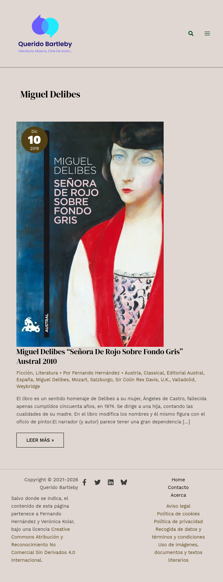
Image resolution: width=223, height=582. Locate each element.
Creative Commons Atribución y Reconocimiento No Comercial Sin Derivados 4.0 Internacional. (43, 544)
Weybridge (28, 390)
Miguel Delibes (52, 383)
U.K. (165, 383)
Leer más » (40, 445)
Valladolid (183, 383)
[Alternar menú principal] (207, 35)
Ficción (24, 376)
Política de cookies (178, 514)
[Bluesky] (123, 482)
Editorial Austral (185, 376)
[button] (191, 35)
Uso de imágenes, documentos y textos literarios (178, 552)
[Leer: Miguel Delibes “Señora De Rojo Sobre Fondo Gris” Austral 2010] (90, 237)
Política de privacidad (178, 521)
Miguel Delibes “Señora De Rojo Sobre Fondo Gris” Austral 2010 (99, 360)
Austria (133, 376)
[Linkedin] (110, 482)
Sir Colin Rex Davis (136, 383)
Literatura (47, 376)
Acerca (178, 495)
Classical (154, 376)
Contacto (178, 487)
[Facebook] (84, 482)
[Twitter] (97, 482)
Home (178, 480)
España (24, 383)
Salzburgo (101, 383)
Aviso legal (178, 506)
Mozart (80, 383)
